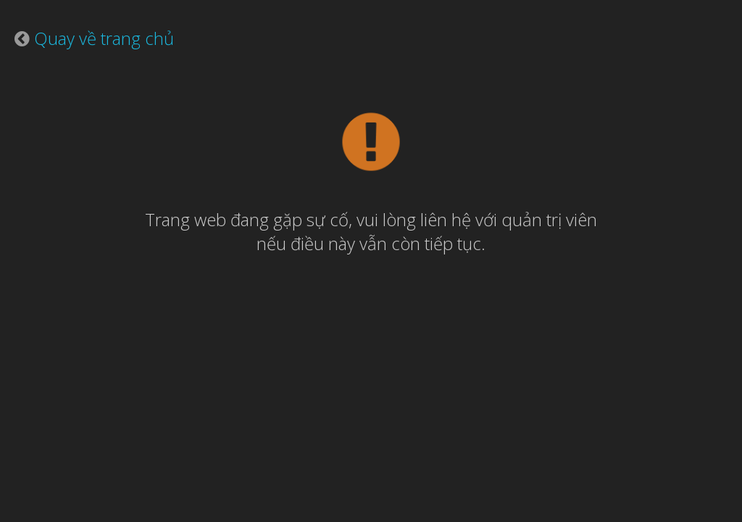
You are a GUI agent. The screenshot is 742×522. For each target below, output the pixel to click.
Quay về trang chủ (104, 38)
